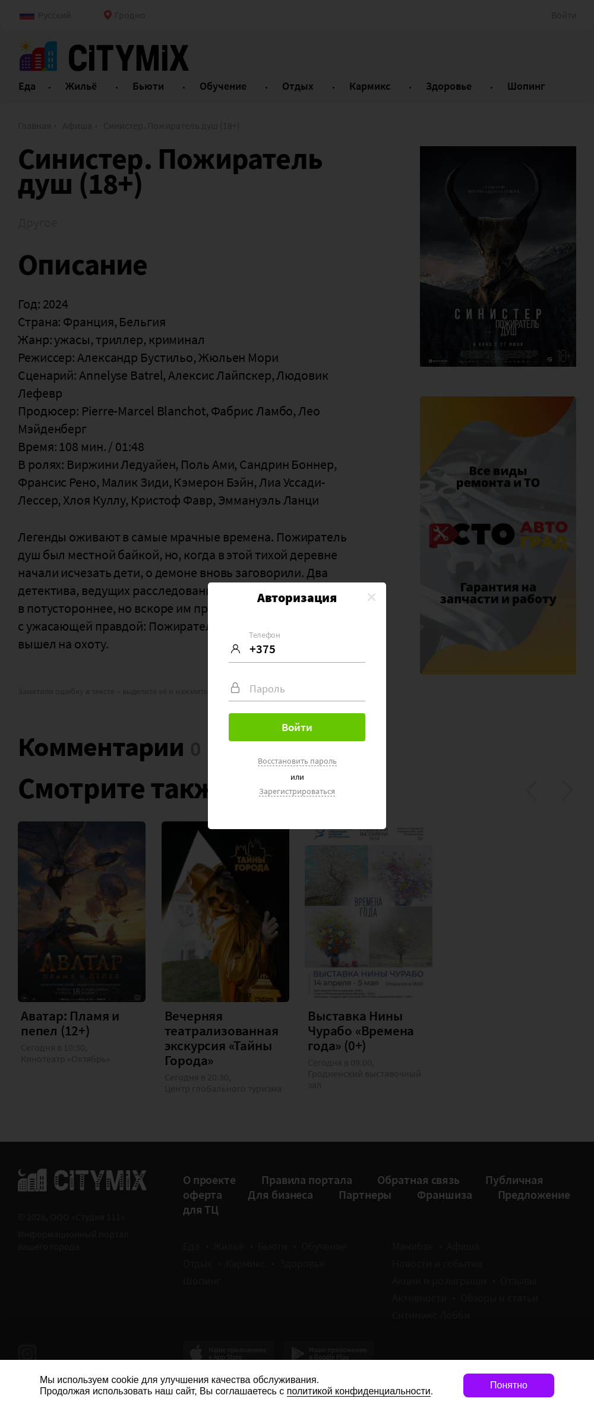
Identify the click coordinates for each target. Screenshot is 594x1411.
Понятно (508, 1385)
